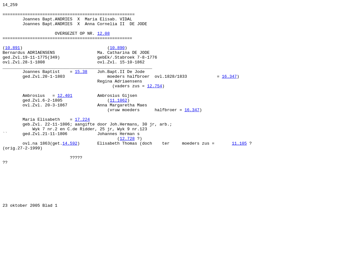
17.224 (82, 143)
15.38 (81, 86)
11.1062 (118, 120)
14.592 (69, 172)
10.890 (117, 57)
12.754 (154, 103)
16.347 (229, 91)
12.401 (65, 114)
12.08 (103, 40)
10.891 (12, 57)
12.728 (127, 166)
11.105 (239, 172)
